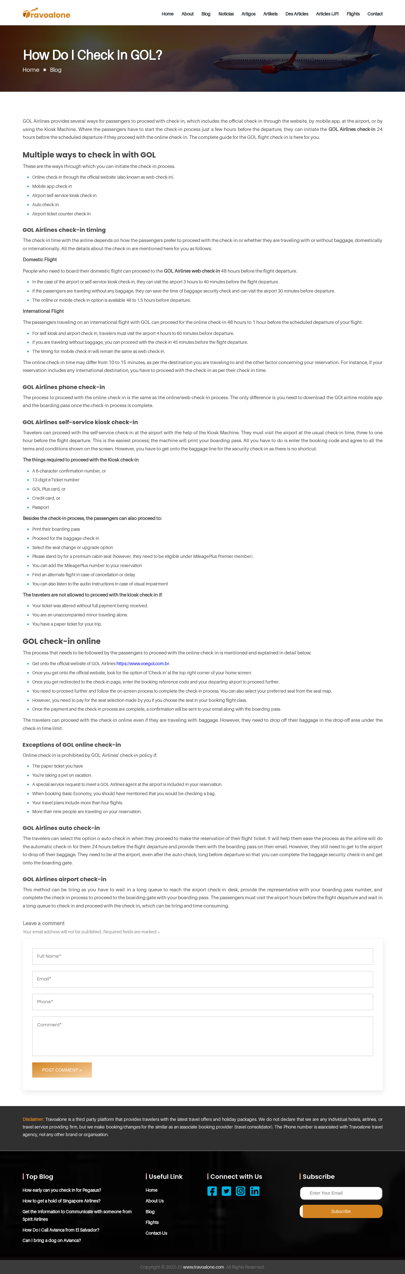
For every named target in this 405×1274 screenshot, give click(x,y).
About (188, 13)
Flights (353, 13)
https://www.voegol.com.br (142, 663)
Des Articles (296, 13)
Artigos (248, 13)
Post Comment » (62, 1070)
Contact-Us (156, 1233)
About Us (155, 1200)
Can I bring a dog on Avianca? (52, 1240)
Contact (375, 13)
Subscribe (341, 1211)
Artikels (270, 13)
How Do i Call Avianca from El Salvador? (61, 1230)
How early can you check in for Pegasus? (62, 1190)
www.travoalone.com (203, 1267)
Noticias (226, 13)
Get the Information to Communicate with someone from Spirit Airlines (77, 1215)
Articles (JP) (327, 13)
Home (168, 13)
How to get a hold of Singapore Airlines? (62, 1200)
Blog (206, 13)
